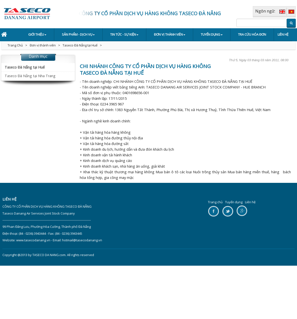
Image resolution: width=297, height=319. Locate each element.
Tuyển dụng (234, 202)
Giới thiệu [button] (37, 34)
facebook (213, 211)
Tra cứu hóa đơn (252, 34)
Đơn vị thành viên (43, 45)
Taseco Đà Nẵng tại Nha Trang (30, 75)
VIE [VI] (291, 12)
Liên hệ (283, 34)
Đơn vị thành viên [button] (169, 34)
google (242, 211)
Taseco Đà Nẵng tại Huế (80, 45)
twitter (227, 211)
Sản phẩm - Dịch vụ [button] (78, 34)
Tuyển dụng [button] (212, 34)
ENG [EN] (282, 12)
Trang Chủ (15, 45)
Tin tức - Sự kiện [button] (124, 34)
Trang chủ (215, 202)
